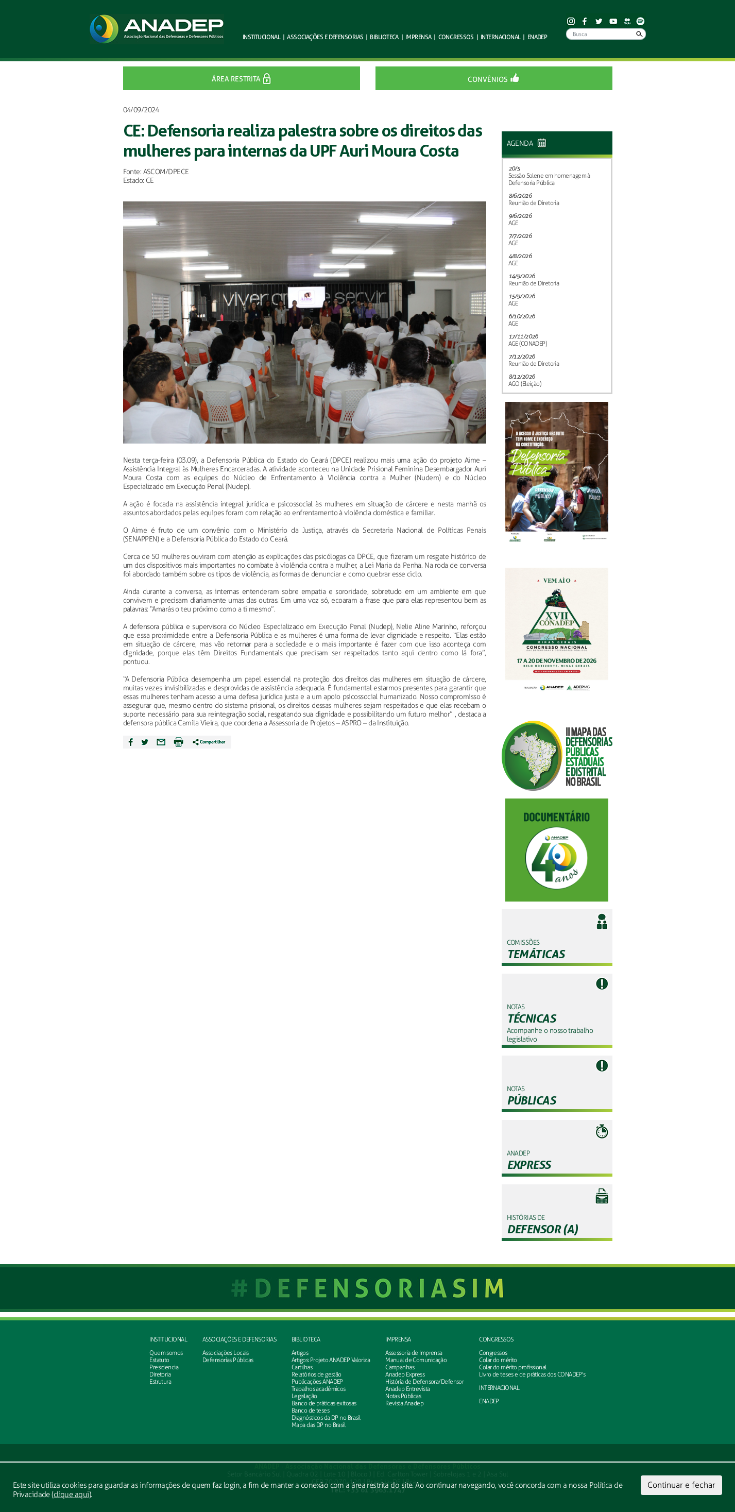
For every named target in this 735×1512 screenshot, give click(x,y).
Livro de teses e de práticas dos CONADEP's (532, 1374)
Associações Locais (225, 1352)
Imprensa (398, 1339)
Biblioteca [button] (384, 37)
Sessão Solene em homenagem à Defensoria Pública (549, 179)
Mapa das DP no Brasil (318, 1425)
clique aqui (71, 1494)
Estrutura (160, 1381)
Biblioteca (306, 1339)
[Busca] (606, 34)
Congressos (496, 1339)
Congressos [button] (456, 37)
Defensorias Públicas (227, 1360)
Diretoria (159, 1374)
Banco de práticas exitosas (324, 1403)
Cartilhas (302, 1367)
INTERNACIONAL (499, 1387)
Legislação (304, 1396)
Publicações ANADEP (317, 1381)
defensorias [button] (325, 37)
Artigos (300, 1352)
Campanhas (399, 1367)
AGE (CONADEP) (527, 343)
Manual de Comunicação (416, 1360)
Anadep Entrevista (407, 1388)
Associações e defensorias (239, 1339)
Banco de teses (310, 1410)
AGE (513, 223)
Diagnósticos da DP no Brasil (326, 1417)
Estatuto (159, 1360)
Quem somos (165, 1352)
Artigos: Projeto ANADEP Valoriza (331, 1360)
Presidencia (163, 1367)
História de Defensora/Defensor (424, 1381)
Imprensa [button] (418, 37)
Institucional (168, 1339)
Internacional (501, 37)
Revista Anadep (404, 1403)
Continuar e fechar (681, 1485)
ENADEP (537, 37)
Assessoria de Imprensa (413, 1352)
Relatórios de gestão (316, 1374)
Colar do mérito (498, 1360)
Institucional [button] (262, 37)
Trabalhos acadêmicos (319, 1388)
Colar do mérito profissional (512, 1367)
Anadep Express (404, 1374)
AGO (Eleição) (524, 383)
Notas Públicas (403, 1396)
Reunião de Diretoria (533, 203)
